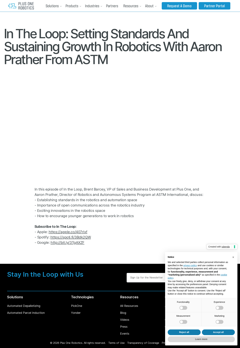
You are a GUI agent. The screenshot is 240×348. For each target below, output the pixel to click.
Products (72, 5)
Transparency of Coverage (143, 342)
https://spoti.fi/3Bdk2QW (70, 237)
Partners (112, 5)
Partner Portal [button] (214, 5)
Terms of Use (116, 342)
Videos (124, 319)
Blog (123, 312)
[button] (53, 6)
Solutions (52, 5)
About (149, 5)
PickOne (76, 306)
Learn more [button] (201, 339)
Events (124, 333)
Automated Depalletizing (23, 306)
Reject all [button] (184, 332)
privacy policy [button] (190, 265)
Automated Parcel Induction (26, 312)
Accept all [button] (218, 332)
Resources (130, 5)
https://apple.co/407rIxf (68, 232)
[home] (21, 6)
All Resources (129, 306)
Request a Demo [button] (179, 5)
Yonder (76, 312)
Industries (92, 5)
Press (124, 326)
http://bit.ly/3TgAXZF (67, 242)
